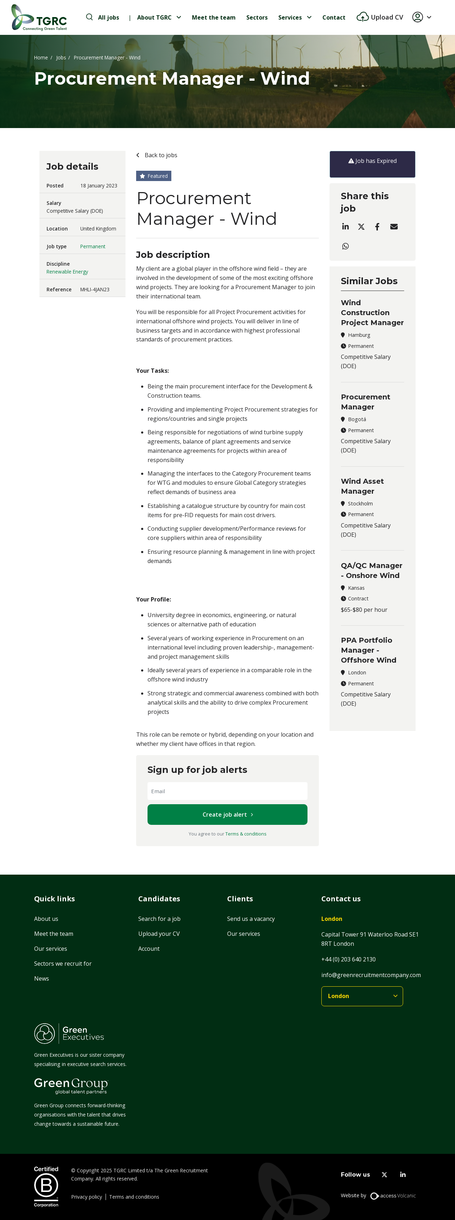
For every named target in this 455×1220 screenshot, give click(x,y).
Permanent (92, 246)
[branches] (362, 996)
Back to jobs (160, 155)
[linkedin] (403, 1175)
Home (41, 57)
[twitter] (384, 1175)
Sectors (257, 17)
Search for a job (159, 919)
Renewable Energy (67, 271)
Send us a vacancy (251, 919)
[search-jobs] (102, 17)
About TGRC (154, 17)
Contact (334, 17)
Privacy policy (86, 1196)
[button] (424, 17)
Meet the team (214, 17)
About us (46, 919)
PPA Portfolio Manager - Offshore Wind (368, 650)
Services (290, 17)
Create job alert (225, 814)
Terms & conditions (246, 834)
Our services (50, 949)
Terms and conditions (134, 1196)
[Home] (39, 17)
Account (149, 949)
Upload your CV (159, 934)
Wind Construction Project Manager (372, 312)
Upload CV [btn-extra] (386, 17)
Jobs (61, 57)
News (41, 978)
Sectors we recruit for (63, 963)
